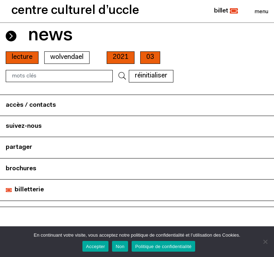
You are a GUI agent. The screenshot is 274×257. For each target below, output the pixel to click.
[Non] (265, 241)
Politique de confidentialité (163, 246)
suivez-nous (24, 126)
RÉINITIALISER (151, 75)
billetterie (29, 190)
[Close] (261, 11)
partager (19, 147)
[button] (226, 11)
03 (150, 57)
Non (120, 246)
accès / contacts (31, 105)
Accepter (95, 246)
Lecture (22, 57)
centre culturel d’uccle (75, 11)
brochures (21, 169)
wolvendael (66, 57)
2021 (120, 57)
